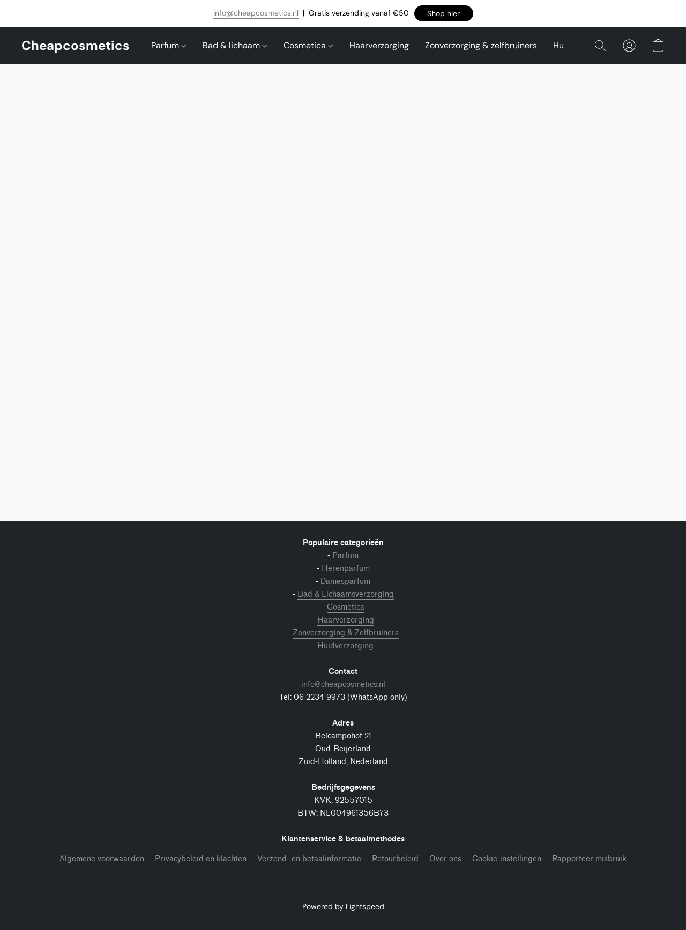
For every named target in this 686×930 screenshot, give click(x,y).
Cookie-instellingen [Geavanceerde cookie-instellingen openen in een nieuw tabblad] (506, 858)
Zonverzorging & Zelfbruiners (346, 633)
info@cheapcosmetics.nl (256, 13)
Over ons (445, 858)
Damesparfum (345, 581)
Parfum (168, 45)
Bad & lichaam (235, 45)
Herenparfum (346, 568)
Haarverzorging (379, 45)
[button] (443, 13)
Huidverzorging (345, 645)
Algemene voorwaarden (101, 858)
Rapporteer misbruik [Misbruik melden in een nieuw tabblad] (589, 858)
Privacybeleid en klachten (201, 858)
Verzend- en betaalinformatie (309, 858)
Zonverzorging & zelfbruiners (481, 45)
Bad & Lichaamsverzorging (345, 594)
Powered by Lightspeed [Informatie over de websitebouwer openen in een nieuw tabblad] (343, 906)
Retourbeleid (395, 858)
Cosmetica (308, 45)
